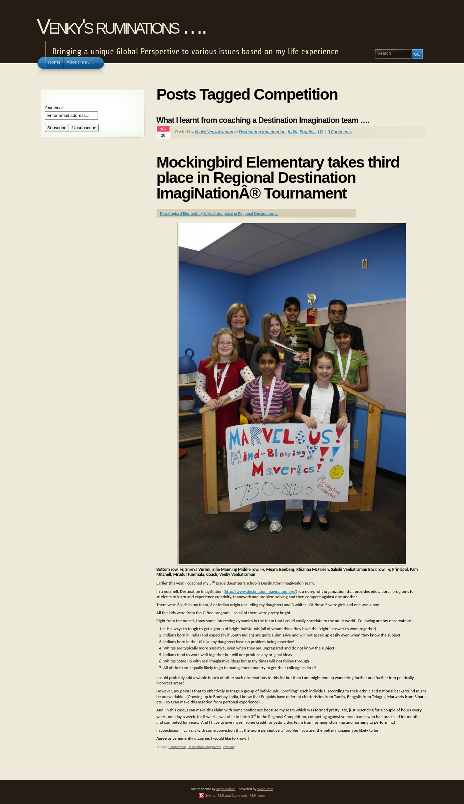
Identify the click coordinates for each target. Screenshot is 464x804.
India (292, 132)
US (320, 132)
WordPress (265, 788)
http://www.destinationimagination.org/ (260, 591)
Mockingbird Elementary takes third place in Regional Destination (219, 213)
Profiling (308, 132)
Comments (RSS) (244, 795)
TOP (261, 796)
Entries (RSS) (215, 795)
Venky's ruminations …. (121, 26)
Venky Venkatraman (214, 132)
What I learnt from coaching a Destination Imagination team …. (263, 120)
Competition (177, 747)
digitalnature (225, 788)
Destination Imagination (262, 132)
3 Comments (340, 132)
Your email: (55, 107)
